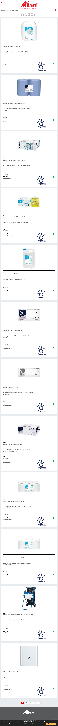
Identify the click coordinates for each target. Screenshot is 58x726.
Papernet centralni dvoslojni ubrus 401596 (29, 557)
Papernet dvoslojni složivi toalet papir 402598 (29, 443)
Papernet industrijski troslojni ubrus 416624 (29, 102)
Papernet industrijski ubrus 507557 (29, 45)
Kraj (38, 703)
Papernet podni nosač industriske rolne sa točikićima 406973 (29, 613)
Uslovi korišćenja (34, 724)
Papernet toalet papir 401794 (29, 386)
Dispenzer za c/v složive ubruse (29, 670)
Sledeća (32, 703)
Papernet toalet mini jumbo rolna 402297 (29, 500)
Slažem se (51, 724)
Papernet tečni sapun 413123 (29, 273)
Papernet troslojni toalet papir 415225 (29, 329)
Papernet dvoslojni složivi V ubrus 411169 (29, 159)
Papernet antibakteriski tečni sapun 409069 (29, 216)
